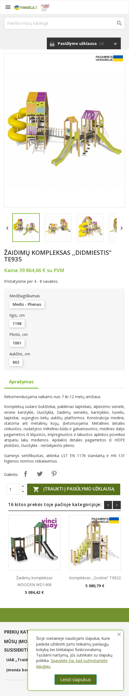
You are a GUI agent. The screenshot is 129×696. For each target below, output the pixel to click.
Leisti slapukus (75, 680)
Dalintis (25, 473)
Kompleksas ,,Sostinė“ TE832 (95, 577)
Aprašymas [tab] (21, 382)
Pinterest (53, 473)
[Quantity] (13, 489)
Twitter (39, 473)
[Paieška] (64, 23)
